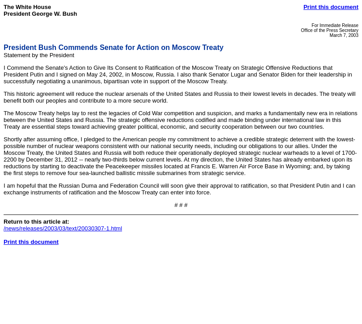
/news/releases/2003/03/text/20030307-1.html (63, 228)
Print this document (330, 7)
